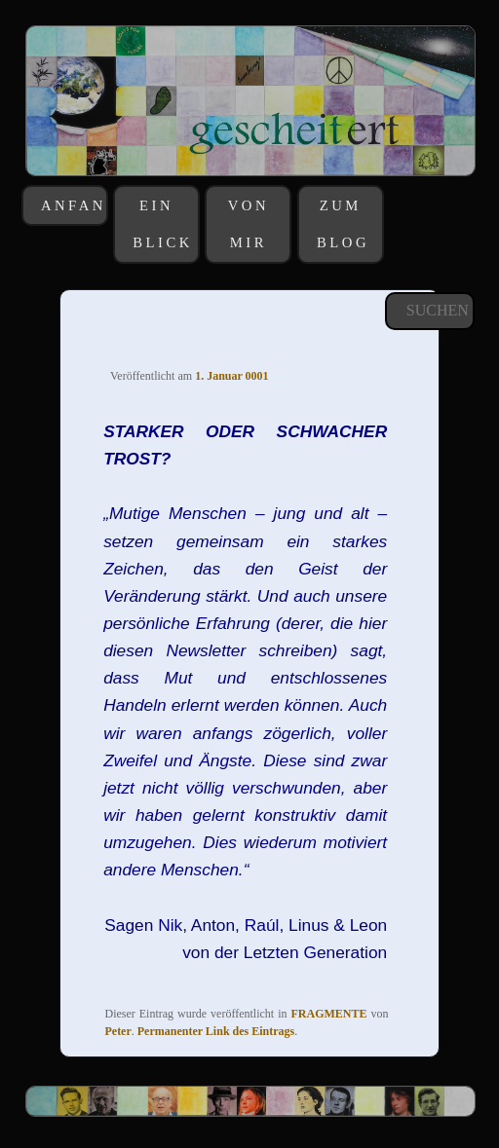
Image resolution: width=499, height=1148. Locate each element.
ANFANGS (73, 205)
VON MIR (248, 224)
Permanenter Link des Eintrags (215, 1031)
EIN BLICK (163, 224)
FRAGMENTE (329, 1013)
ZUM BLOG (343, 224)
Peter (117, 1031)
